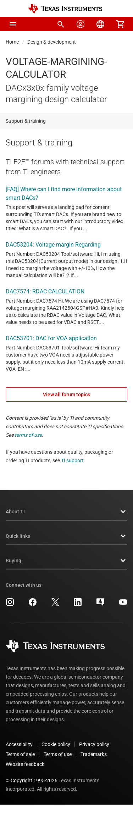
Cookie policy (55, 744)
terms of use (28, 435)
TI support (72, 460)
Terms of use (58, 754)
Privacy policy (94, 744)
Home (12, 42)
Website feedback (25, 764)
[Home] (65, 8)
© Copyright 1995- (31, 780)
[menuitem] (61, 24)
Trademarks (94, 754)
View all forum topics (66, 394)
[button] (13, 24)
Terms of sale (20, 754)
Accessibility (19, 744)
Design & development (51, 42)
